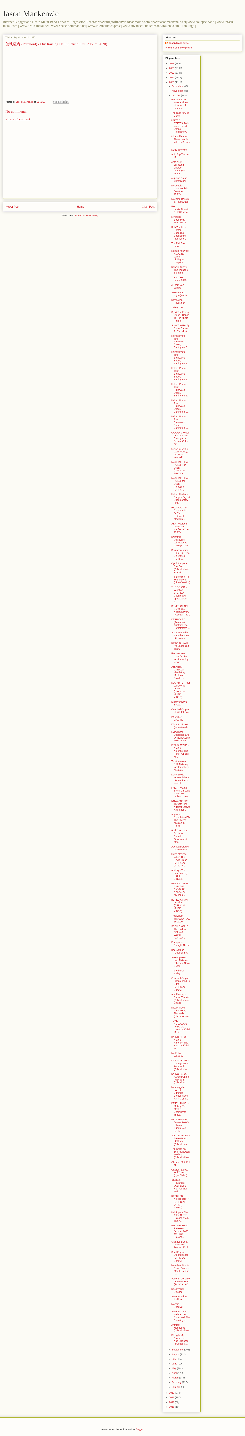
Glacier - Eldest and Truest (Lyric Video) (179, 1172)
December (177, 86)
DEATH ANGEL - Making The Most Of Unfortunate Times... (180, 1109)
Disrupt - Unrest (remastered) (179, 726)
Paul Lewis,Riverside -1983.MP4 (180, 209)
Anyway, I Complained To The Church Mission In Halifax (180, 820)
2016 (172, 1406)
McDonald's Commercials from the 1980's (179, 189)
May (174, 1368)
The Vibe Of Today (177, 972)
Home (80, 206)
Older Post (148, 206)
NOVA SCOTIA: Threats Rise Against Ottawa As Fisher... (180, 805)
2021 (172, 77)
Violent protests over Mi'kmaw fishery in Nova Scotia (180, 961)
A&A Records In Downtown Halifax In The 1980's (180, 528)
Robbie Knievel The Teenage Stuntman (179, 270)
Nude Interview (179, 149)
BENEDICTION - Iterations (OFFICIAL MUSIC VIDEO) (180, 905)
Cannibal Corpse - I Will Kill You (180, 711)
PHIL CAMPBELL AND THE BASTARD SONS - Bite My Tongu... (180, 889)
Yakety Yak (177, 307)
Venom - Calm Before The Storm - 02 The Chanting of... (180, 1315)
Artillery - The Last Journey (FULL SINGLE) (179, 874)
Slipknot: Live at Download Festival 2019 (179, 1244)
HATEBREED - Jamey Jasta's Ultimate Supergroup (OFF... (180, 1125)
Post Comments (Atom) (86, 215)
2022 (172, 72)
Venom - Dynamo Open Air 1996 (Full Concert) (180, 1281)
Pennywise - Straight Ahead (180, 944)
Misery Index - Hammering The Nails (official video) (180, 1012)
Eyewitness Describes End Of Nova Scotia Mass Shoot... (180, 736)
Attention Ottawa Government (180, 848)
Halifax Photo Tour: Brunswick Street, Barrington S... (180, 341)
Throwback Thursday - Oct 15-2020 (180, 918)
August (176, 1354)
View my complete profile (178, 47)
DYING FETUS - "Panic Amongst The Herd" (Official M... (180, 751)
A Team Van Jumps (177, 286)
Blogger (139, 1429)
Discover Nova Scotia (179, 703)
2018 (172, 1397)
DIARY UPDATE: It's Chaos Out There (180, 646)
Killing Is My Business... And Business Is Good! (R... (180, 1339)
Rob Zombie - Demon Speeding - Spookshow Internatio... (178, 233)
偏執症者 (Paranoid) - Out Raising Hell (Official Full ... (179, 1186)
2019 (172, 1392)
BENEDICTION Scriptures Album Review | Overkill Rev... (180, 610)
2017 (172, 1402)
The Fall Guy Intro (178, 245)
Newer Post (12, 206)
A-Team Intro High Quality (179, 294)
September (178, 1349)
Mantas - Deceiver (177, 1305)
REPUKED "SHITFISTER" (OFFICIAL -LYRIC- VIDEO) (180, 1202)
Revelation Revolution (178, 301)
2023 (172, 68)
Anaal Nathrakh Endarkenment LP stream (180, 635)
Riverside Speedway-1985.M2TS (178, 219)
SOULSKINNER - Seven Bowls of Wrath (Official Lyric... (180, 1139)
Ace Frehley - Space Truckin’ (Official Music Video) (180, 998)
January (176, 1387)
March (175, 1377)
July (174, 1359)
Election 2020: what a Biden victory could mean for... (179, 103)
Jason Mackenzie (31, 13)
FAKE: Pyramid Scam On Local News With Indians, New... (180, 792)
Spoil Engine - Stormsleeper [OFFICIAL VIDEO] (179, 1256)
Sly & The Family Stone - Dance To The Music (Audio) (180, 316)
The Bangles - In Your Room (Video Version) (180, 579)
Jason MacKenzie (179, 43)
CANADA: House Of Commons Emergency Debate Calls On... (180, 438)
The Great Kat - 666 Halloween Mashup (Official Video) (180, 1153)
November (177, 90)
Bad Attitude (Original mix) (179, 951)
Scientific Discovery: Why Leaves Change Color (180, 541)
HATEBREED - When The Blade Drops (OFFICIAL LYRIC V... (179, 860)
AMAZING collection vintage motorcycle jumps (178, 168)
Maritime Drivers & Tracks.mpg (180, 200)
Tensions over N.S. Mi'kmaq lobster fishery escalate (180, 765)
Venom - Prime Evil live (179, 1298)
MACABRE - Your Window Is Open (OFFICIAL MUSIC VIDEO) (180, 689)
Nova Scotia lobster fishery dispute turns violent (180, 778)
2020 (172, 82)
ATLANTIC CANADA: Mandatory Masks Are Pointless (178, 672)
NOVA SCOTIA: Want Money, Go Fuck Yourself (179, 453)
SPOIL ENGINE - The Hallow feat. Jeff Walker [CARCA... (180, 932)
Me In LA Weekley (177, 1054)
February (177, 1382)
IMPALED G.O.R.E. (177, 718)
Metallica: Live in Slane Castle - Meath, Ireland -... (180, 1269)
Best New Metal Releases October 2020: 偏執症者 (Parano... (180, 1231)
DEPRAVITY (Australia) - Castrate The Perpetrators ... (180, 623)
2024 (172, 63)
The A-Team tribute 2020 (178, 279)
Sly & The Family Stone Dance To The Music (180, 328)
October (176, 95)
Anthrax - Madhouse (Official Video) (180, 1327)
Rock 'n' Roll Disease (177, 1290)
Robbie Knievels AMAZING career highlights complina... (180, 256)
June (175, 1363)
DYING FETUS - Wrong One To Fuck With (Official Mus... (180, 1064)
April (174, 1373)
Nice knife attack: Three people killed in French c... (180, 140)
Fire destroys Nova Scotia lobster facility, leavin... (180, 657)
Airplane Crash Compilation (179, 179)
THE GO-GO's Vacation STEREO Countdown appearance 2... (179, 594)
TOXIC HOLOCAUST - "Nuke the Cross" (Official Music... (180, 1026)
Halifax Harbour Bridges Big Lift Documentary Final (180, 498)
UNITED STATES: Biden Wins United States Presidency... (180, 126)
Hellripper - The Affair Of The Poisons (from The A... (180, 1216)
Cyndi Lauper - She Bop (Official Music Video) (180, 567)
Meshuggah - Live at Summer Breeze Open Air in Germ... (179, 1093)
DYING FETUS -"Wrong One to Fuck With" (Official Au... (180, 1078)
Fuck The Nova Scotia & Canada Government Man (179, 836)
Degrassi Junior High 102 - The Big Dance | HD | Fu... (180, 554)
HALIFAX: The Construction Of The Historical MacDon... (179, 513)
